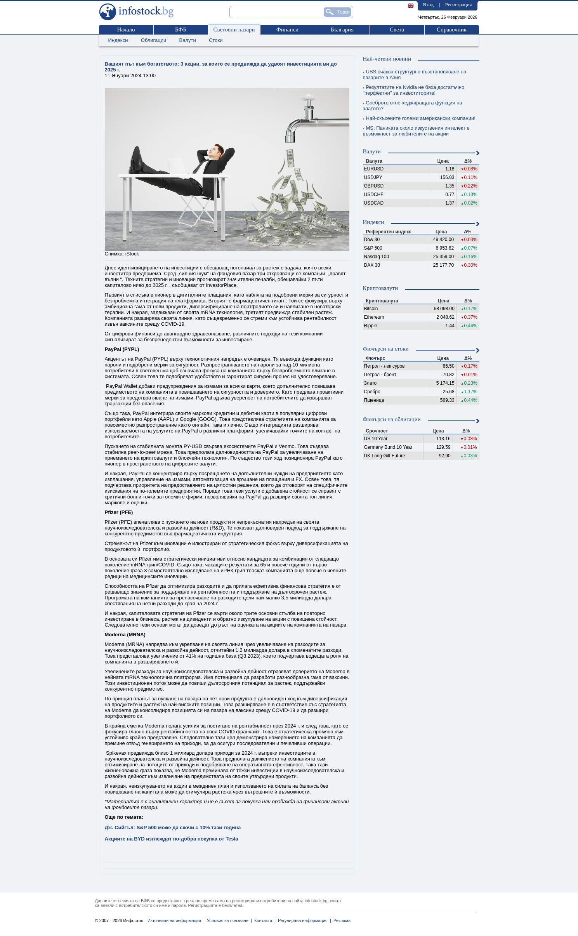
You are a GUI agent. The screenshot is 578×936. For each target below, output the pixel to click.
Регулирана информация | (303, 920)
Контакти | (264, 920)
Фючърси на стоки (386, 349)
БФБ (180, 29)
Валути (187, 40)
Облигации (153, 40)
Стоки (215, 40)
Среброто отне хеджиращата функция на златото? (412, 105)
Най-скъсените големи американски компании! (419, 118)
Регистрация (458, 4)
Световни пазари (234, 29)
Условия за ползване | (228, 920)
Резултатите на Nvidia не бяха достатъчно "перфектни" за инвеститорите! (414, 90)
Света (397, 29)
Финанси (287, 29)
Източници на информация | (176, 920)
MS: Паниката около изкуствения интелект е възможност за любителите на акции (416, 131)
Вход (428, 4)
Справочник (452, 29)
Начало (126, 29)
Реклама (341, 920)
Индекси (118, 40)
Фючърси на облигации (392, 419)
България (342, 29)
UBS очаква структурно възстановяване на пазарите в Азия (415, 74)
